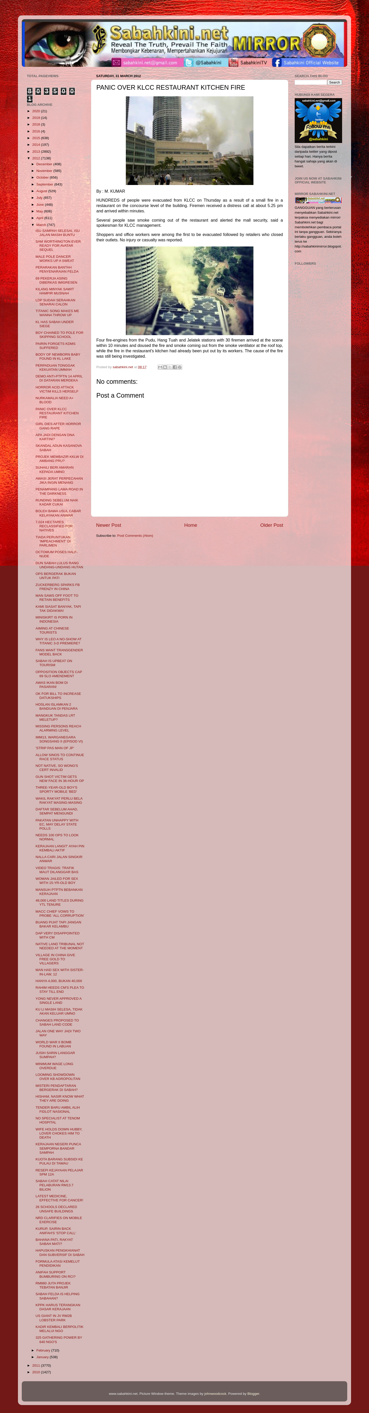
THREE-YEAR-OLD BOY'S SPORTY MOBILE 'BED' (56, 789)
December (44, 164)
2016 (36, 131)
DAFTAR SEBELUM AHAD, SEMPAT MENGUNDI (57, 811)
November (44, 171)
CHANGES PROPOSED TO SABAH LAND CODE (57, 1022)
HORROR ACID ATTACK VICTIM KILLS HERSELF (57, 389)
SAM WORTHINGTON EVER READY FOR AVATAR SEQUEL (58, 246)
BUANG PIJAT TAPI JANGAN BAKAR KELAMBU (58, 924)
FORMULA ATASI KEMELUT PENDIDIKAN (58, 1263)
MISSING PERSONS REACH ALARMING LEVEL (58, 728)
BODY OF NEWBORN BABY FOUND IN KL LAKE (58, 356)
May (40, 211)
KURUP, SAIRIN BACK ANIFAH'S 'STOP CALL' (56, 1231)
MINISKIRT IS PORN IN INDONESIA (54, 619)
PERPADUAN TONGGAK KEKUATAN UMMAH (55, 368)
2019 (36, 118)
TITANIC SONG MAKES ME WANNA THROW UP (57, 313)
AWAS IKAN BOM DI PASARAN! (52, 685)
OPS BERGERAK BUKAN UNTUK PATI (56, 576)
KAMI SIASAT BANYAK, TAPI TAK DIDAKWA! (58, 609)
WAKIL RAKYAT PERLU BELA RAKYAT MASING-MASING (59, 801)
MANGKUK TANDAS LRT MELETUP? (55, 717)
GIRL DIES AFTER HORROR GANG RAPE (58, 426)
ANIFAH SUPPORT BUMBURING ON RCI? (56, 1274)
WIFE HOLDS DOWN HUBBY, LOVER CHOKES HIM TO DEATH (59, 1133)
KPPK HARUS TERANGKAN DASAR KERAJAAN (58, 1307)
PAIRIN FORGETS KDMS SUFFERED (56, 346)
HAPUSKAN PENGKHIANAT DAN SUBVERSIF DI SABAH (60, 1252)
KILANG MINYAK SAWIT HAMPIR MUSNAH (55, 291)
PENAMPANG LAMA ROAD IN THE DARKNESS (59, 491)
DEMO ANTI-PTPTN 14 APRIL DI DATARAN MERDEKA (59, 378)
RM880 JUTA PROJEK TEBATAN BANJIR (53, 1285)
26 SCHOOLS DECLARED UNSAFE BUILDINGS (56, 1209)
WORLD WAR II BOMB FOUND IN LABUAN (53, 1044)
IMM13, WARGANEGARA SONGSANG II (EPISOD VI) (59, 739)
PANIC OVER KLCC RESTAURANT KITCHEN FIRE (57, 413)
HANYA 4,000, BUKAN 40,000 (59, 981)
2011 (36, 1365)
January (43, 1357)
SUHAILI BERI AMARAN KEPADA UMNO (55, 469)
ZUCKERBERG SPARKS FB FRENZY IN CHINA (58, 587)
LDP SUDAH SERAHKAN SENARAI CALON (55, 302)
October (43, 177)
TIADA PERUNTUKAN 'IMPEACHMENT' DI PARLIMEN (53, 541)
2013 (36, 151)
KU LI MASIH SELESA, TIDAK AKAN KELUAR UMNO (59, 1011)
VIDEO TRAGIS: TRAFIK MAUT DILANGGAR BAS (57, 870)
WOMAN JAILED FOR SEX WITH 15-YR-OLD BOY (57, 881)
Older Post (271, 525)
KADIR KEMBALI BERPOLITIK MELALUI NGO (60, 1329)
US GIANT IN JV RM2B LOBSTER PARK (54, 1318)
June (40, 205)
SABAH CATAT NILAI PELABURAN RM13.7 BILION (55, 1185)
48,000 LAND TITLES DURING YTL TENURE (60, 902)
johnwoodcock (215, 1394)
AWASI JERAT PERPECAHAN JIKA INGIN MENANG (59, 480)
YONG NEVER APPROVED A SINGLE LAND (58, 1001)
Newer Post (108, 525)
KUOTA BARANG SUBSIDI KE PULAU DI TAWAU (59, 1161)
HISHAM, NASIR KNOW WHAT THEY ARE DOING (60, 1098)
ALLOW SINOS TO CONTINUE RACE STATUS (60, 757)
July (40, 198)
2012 (36, 158)
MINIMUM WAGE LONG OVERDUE (54, 1066)
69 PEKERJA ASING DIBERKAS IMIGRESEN (56, 280)
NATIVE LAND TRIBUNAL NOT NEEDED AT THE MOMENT (60, 946)
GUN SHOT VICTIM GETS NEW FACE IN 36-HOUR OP (60, 779)
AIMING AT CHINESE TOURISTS (52, 630)
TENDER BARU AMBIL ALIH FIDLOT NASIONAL (58, 1109)
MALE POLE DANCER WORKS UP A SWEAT (55, 259)
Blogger (253, 1394)
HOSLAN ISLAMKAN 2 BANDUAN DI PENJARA (57, 706)
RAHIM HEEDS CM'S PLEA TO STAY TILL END (60, 990)
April (40, 218)
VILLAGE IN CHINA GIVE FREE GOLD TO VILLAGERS (55, 959)
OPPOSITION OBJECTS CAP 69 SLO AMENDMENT (59, 674)
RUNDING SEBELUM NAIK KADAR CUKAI (57, 502)
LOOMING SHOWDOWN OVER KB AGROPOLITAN (58, 1077)
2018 (36, 124)
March (41, 225)
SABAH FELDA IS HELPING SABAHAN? (58, 1296)
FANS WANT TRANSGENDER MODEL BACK (59, 652)
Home (190, 525)
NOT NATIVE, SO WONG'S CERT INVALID (57, 768)
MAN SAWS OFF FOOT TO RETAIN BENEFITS (57, 598)
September (45, 184)
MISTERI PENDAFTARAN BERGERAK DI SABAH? (57, 1088)
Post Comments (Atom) (135, 536)
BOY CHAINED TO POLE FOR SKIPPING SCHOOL (60, 335)
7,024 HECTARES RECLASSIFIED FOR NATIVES (54, 526)
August (42, 191)
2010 (36, 1372)
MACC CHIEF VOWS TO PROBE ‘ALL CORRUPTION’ (60, 913)
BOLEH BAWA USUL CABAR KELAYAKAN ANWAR (58, 513)
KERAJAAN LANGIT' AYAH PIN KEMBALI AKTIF (60, 848)
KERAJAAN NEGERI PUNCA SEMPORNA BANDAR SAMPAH (58, 1148)
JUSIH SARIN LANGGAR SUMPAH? (55, 1055)
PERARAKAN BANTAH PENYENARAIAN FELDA (57, 269)
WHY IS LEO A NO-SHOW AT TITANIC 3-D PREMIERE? (58, 641)
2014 (36, 145)
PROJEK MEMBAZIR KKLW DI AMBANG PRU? (60, 459)
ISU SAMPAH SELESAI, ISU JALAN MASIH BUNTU (58, 233)
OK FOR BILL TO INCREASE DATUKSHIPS (58, 696)
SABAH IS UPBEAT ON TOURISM (54, 663)
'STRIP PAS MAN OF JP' (55, 748)
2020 (36, 111)
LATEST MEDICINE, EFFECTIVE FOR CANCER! (59, 1198)
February (43, 1350)
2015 (36, 138)
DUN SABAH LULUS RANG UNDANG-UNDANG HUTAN (59, 565)
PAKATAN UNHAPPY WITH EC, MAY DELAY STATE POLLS (57, 824)
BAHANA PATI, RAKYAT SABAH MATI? (54, 1242)
